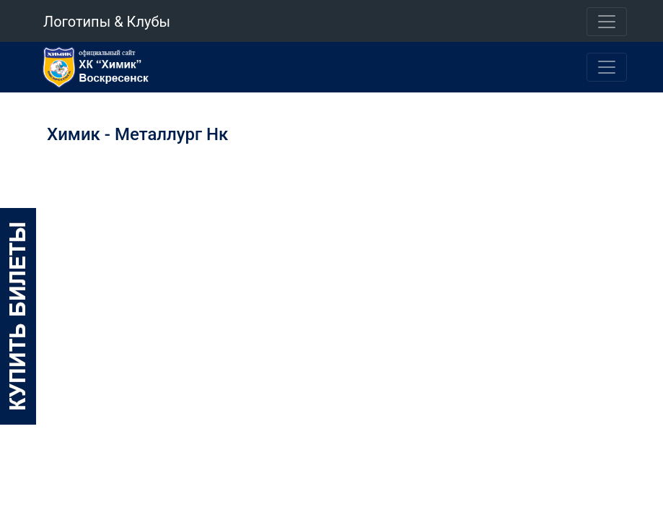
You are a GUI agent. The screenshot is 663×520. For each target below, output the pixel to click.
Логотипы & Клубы (106, 21)
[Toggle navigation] (607, 21)
